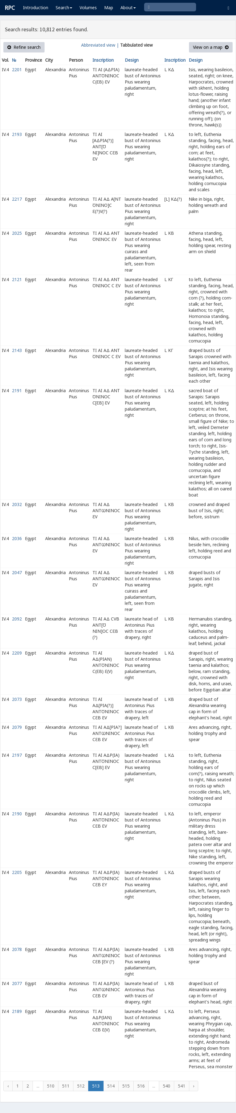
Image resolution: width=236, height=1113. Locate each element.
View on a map (211, 47)
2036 (17, 538)
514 (111, 1086)
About (128, 7)
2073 (17, 699)
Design (132, 60)
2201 (17, 69)
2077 (17, 983)
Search (64, 7)
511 (65, 1086)
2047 (17, 572)
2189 (17, 1011)
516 (141, 1086)
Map (108, 7)
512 (81, 1086)
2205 (17, 872)
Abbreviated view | (100, 45)
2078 (17, 949)
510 (50, 1086)
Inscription (103, 60)
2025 (17, 233)
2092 (17, 619)
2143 (17, 350)
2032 (17, 504)
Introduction (35, 7)
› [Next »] (193, 1086)
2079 (17, 727)
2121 (17, 279)
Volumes (88, 7)
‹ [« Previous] (8, 1086)
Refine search (24, 47)
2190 (17, 814)
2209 (17, 653)
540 (166, 1086)
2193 (17, 134)
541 (181, 1086)
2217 (17, 199)
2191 (17, 390)
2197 (17, 755)
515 (126, 1086)
